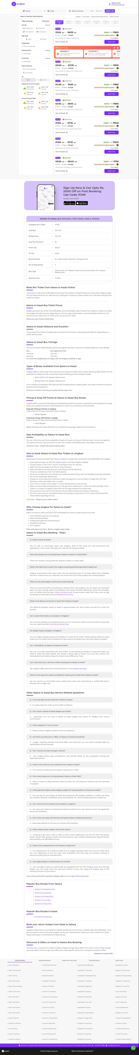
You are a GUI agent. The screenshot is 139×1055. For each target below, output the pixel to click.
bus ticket (51, 681)
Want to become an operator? (82, 1051)
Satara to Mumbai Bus (44, 896)
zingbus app (61, 462)
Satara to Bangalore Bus (45, 889)
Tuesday (87, 22)
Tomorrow (99, 11)
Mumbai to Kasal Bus (43, 917)
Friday (115, 22)
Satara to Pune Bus (43, 900)
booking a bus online (64, 594)
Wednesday (96, 22)
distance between (40, 607)
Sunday (69, 22)
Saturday (59, 22)
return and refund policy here (57, 624)
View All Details (61, 42)
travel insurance (61, 592)
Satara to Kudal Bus (43, 893)
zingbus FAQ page (77, 876)
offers (103, 950)
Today (92, 11)
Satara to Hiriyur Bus (43, 904)
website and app (79, 668)
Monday (78, 22)
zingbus (29, 311)
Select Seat (111, 42)
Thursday (105, 22)
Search (110, 11)
